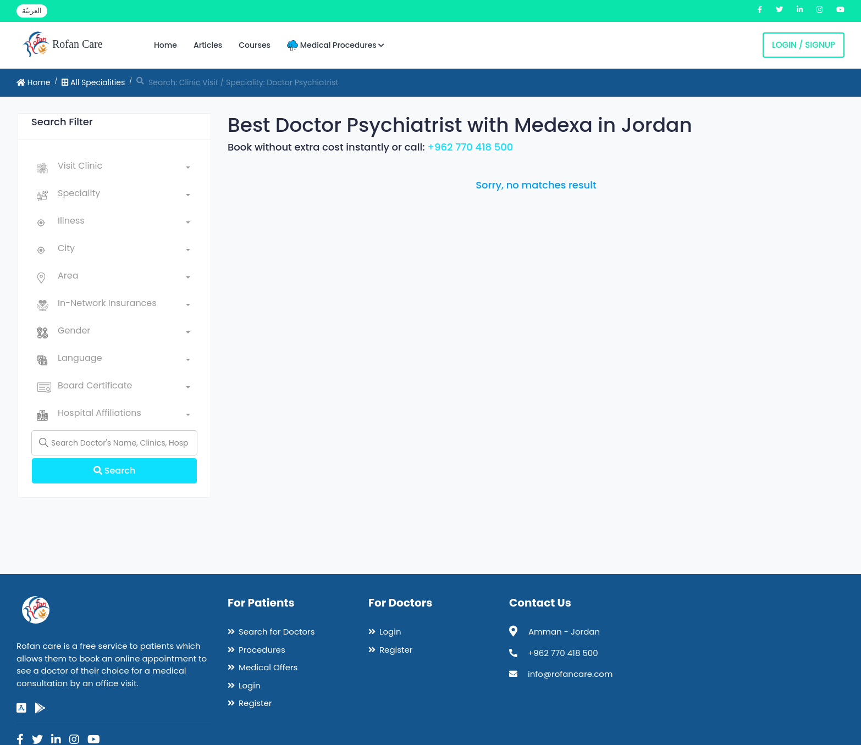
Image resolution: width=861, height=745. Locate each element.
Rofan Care (62, 45)
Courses (255, 45)
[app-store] (21, 708)
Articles (208, 45)
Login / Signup (803, 45)
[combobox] (124, 168)
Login (250, 685)
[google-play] (40, 708)
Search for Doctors (276, 631)
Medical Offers (268, 667)
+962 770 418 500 (470, 147)
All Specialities (93, 82)
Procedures (262, 649)
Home (165, 45)
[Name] (114, 442)
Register (255, 703)
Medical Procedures (335, 45)
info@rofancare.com (570, 674)
